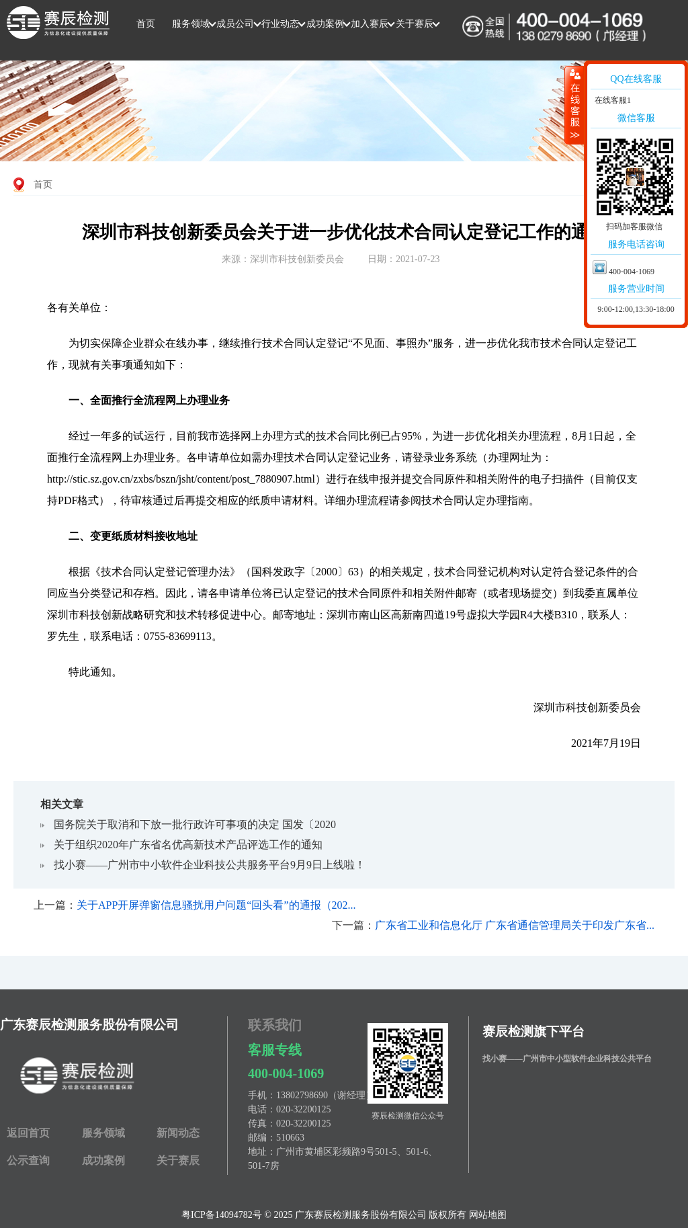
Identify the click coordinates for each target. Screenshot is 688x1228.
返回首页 (28, 1133)
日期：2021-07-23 (403, 259)
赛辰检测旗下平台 (533, 1031)
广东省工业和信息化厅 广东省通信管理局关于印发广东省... (514, 925)
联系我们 (275, 1025)
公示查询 (28, 1160)
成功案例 (325, 24)
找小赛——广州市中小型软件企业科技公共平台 (567, 1058)
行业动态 (280, 24)
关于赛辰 (414, 24)
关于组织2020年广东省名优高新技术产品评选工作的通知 (188, 844)
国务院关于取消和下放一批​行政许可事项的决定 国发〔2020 (195, 824)
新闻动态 (178, 1133)
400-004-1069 (286, 1073)
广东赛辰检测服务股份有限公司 (89, 1025)
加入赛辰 (369, 24)
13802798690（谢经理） (325, 1095)
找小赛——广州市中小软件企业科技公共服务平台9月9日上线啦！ (210, 864)
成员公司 (235, 24)
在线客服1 (612, 100)
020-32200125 (303, 1109)
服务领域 (191, 24)
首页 (145, 24)
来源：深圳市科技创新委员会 (283, 259)
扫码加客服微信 (634, 226)
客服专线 (275, 1049)
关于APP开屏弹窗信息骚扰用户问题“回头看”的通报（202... (216, 905)
